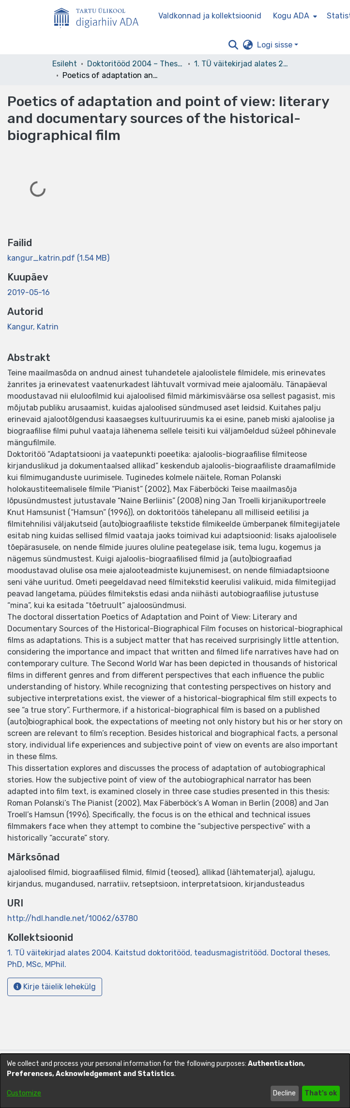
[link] (58, 258)
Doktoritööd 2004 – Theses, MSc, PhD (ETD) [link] (135, 63)
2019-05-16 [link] (28, 292)
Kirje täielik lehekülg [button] (55, 986)
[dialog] (175, 1081)
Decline (284, 1093)
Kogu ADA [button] (291, 15)
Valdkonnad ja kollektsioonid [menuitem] (209, 15)
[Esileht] (100, 16)
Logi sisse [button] (275, 44)
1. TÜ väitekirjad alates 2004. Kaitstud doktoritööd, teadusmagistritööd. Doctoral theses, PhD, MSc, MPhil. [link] (242, 63)
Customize (24, 1093)
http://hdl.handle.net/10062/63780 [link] (72, 918)
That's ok (320, 1093)
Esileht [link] (64, 63)
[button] (234, 45)
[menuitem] (294, 16)
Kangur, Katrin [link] (33, 326)
